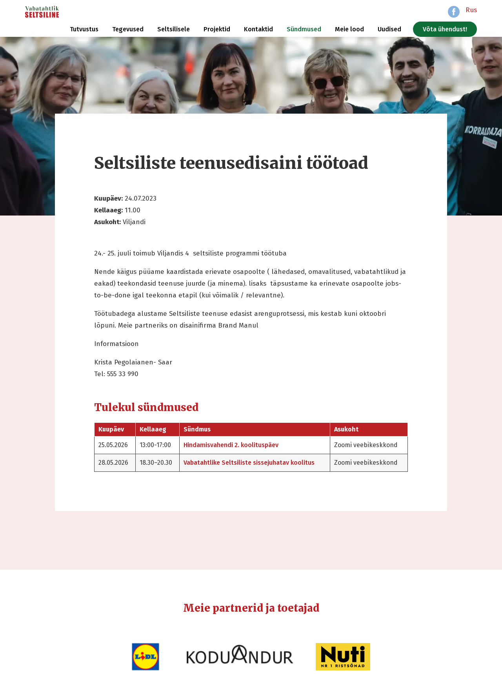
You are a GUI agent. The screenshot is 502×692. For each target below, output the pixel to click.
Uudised (389, 29)
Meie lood (349, 29)
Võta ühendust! (445, 29)
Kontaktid (258, 29)
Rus (471, 10)
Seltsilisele (173, 29)
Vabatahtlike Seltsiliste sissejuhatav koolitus (249, 462)
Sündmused (304, 29)
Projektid (217, 29)
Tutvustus (84, 29)
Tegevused (128, 29)
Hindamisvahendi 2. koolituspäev (231, 445)
